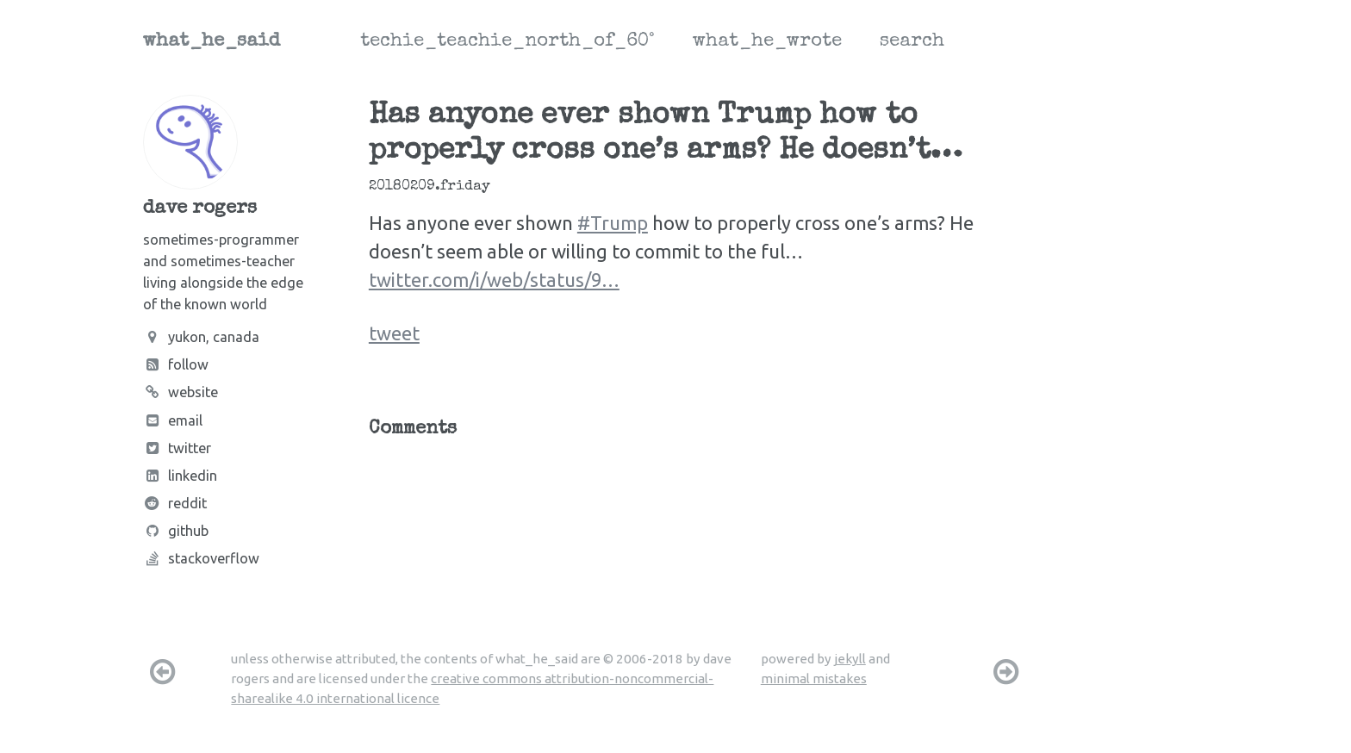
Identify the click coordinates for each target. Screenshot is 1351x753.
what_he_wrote (767, 42)
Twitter (177, 448)
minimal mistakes (814, 678)
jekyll (850, 658)
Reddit (175, 503)
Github (176, 530)
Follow (176, 364)
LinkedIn (180, 475)
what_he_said (211, 42)
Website (180, 392)
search (912, 42)
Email (172, 420)
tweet (394, 333)
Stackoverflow (201, 558)
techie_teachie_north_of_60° (507, 42)
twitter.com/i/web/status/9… (494, 279)
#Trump (612, 222)
